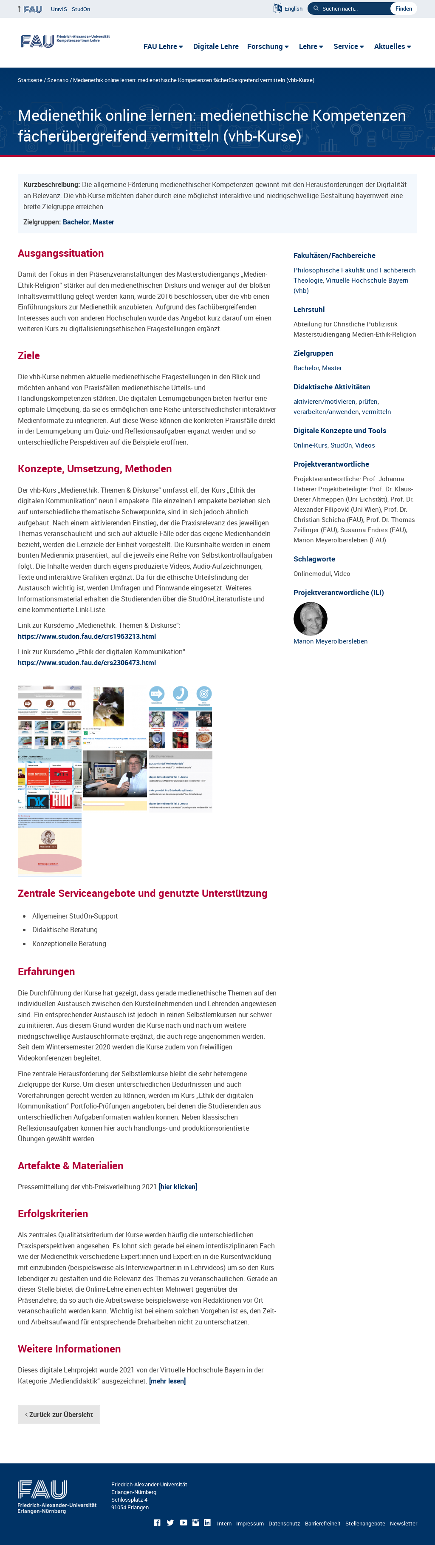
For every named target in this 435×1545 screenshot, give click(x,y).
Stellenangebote (365, 1523)
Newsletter (403, 1523)
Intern (224, 1523)
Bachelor (76, 222)
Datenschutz (284, 1523)
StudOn (81, 9)
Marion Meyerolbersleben (331, 623)
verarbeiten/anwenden (326, 411)
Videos (365, 445)
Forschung (265, 46)
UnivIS (59, 9)
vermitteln (376, 411)
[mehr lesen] (167, 1381)
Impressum (250, 1523)
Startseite (30, 80)
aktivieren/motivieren (325, 401)
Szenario (57, 80)
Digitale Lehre (216, 46)
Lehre (308, 46)
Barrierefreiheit (323, 1523)
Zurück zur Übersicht (59, 1414)
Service (345, 46)
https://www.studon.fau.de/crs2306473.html (87, 662)
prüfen (368, 401)
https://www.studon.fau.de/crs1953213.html (87, 636)
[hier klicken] (178, 1186)
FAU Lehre (160, 46)
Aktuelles (389, 46)
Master (103, 222)
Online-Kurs (311, 445)
